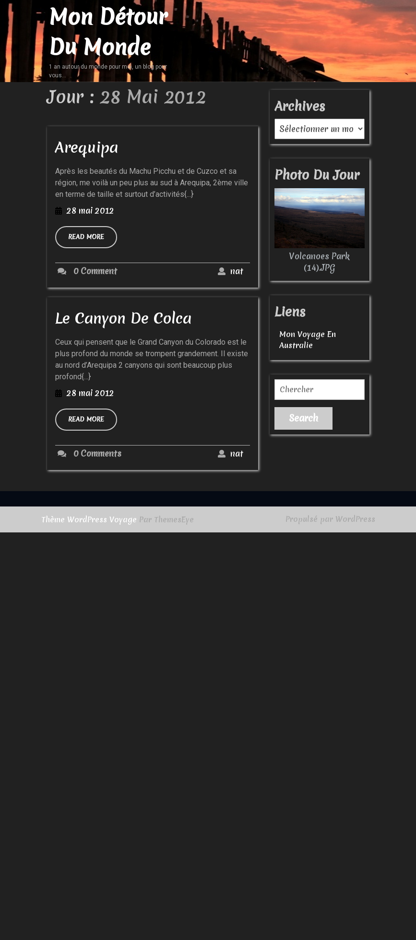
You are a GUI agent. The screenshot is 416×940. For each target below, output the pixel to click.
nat (236, 271)
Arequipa (86, 147)
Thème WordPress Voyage (89, 519)
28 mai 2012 (90, 210)
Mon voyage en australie (307, 339)
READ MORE (92, 240)
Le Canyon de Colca (123, 318)
